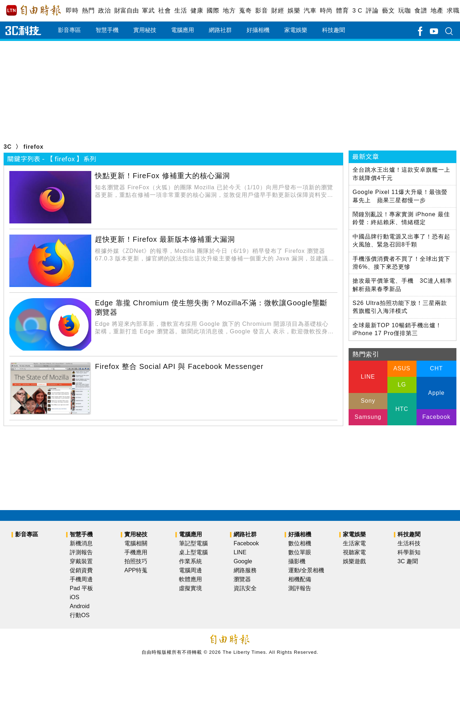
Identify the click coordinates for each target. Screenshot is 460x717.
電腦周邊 (190, 570)
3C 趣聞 (407, 561)
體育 (342, 10)
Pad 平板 (81, 588)
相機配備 (299, 579)
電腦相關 (135, 543)
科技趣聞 (333, 30)
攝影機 (296, 561)
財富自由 (126, 10)
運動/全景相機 (306, 570)
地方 (229, 10)
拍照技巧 (135, 561)
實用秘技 (144, 30)
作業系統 (190, 561)
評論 (372, 10)
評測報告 (81, 552)
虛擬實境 (190, 588)
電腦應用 (182, 30)
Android (79, 606)
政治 (104, 10)
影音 (261, 10)
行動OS (79, 615)
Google (243, 561)
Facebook (436, 417)
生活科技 (408, 543)
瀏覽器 (242, 579)
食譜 (420, 10)
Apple (436, 393)
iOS (74, 597)
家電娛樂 (295, 30)
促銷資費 (81, 570)
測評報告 (299, 588)
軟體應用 (190, 579)
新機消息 (81, 543)
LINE (368, 377)
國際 (213, 10)
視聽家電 (354, 552)
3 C (357, 10)
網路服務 (245, 570)
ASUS (401, 368)
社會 (164, 10)
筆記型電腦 (193, 543)
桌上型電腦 (193, 552)
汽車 (310, 10)
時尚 (326, 10)
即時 (72, 10)
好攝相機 (258, 30)
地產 (437, 10)
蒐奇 (245, 10)
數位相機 (299, 543)
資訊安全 (245, 588)
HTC (401, 409)
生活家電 (354, 543)
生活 (180, 10)
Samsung (368, 417)
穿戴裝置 (81, 561)
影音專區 (69, 30)
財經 (277, 10)
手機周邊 (81, 579)
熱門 (88, 10)
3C (8, 147)
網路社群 (220, 30)
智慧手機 (107, 30)
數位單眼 (299, 552)
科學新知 (408, 552)
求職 (453, 10)
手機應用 (135, 552)
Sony (368, 401)
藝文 (388, 10)
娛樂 (294, 10)
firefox (33, 147)
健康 (196, 10)
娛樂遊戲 (354, 561)
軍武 (148, 10)
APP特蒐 (135, 570)
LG (401, 384)
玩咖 (404, 10)
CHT (436, 368)
